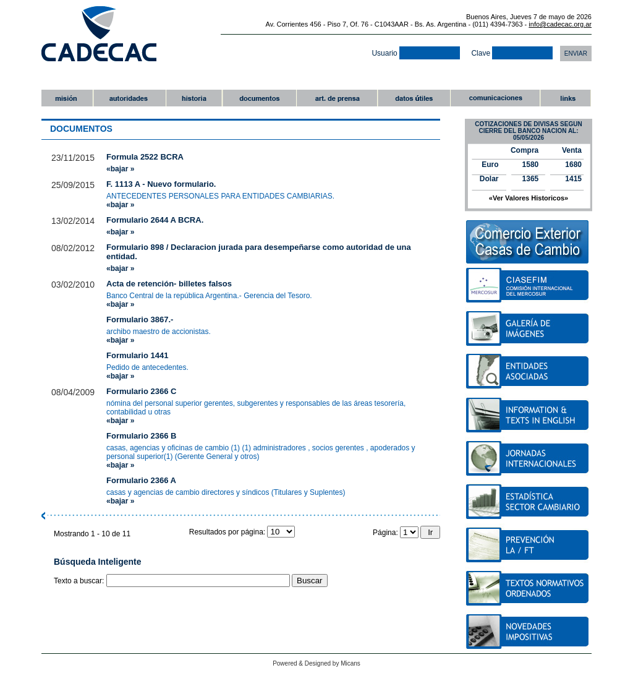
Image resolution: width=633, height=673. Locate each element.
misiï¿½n (67, 98)
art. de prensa (336, 98)
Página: (396, 532)
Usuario (416, 53)
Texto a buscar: (80, 581)
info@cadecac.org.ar (560, 24)
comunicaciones (495, 98)
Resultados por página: (242, 532)
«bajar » (120, 169)
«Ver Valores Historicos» (528, 198)
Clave (512, 53)
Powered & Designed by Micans (316, 663)
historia (194, 98)
